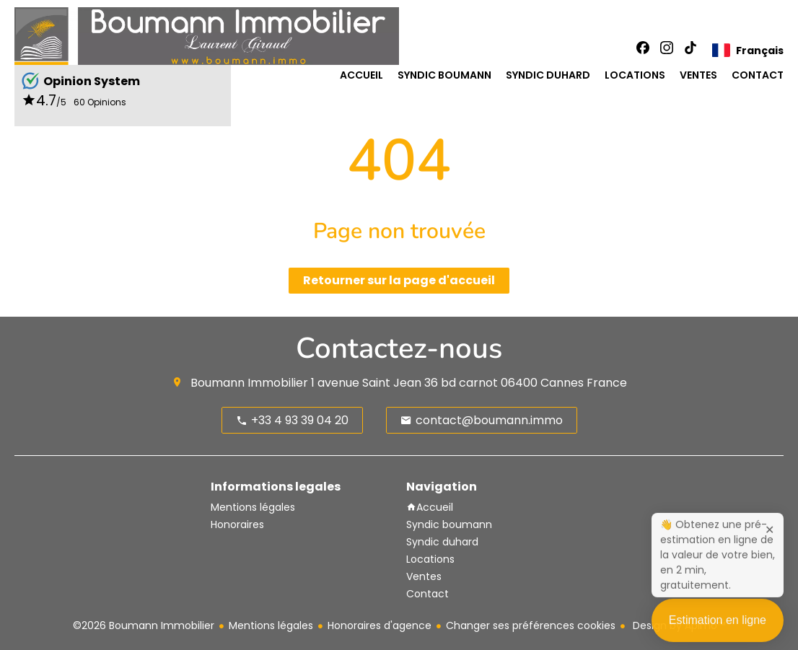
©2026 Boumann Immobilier (143, 625)
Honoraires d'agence (379, 625)
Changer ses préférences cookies (530, 625)
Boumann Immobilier (249, 382)
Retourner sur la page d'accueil (399, 280)
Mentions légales (271, 625)
